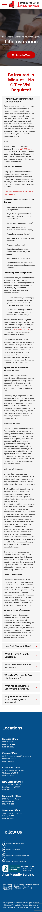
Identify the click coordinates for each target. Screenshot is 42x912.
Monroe (18, 888)
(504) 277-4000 (8, 775)
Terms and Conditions (30, 905)
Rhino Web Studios (32, 907)
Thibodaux (7, 890)
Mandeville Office (11, 796)
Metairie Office (10, 739)
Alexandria (7, 884)
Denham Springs (32, 884)
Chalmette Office (11, 767)
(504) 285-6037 (8, 747)
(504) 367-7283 (8, 818)
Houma (16, 886)
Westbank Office (11, 810)
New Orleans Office (12, 782)
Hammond (7, 886)
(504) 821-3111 (8, 790)
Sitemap (8, 905)
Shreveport (27, 888)
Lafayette (25, 886)
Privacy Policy (16, 905)
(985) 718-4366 (8, 804)
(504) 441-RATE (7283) (22, 330)
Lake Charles (8, 888)
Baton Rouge (18, 884)
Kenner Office (9, 753)
